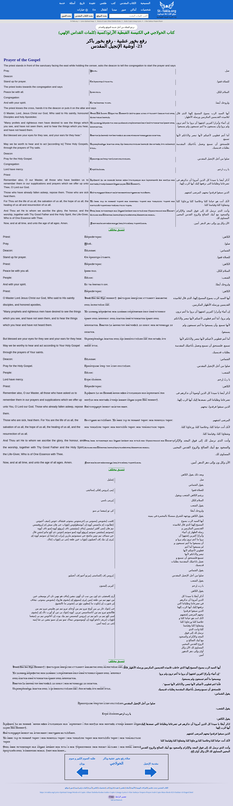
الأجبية (133, 788)
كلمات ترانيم (83, 788)
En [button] (94, 9)
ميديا (76, 788)
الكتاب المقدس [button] (128, 3)
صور (71, 788)
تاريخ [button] (82, 3)
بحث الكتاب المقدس (84, 16)
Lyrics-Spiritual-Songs (87, 21)
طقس (122, 788)
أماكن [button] (133, 9)
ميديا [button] (114, 9)
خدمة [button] (62, 3)
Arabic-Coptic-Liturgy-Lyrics (132, 21)
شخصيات (102, 788)
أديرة (90, 788)
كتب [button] (113, 3)
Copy (111, 797)
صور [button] (123, 9)
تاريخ (112, 788)
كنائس (95, 788)
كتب (107, 788)
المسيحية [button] (145, 3)
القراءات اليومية (141, 788)
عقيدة (117, 788)
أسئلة (128, 788)
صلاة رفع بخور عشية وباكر (116, 758)
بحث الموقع (102, 16)
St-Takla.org (74, 21)
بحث (155, 788)
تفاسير (150, 788)
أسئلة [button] (72, 3)
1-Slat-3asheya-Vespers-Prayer (153, 21)
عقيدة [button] (92, 3)
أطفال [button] (104, 9)
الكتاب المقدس (163, 788)
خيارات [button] (82, 9)
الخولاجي (116, 763)
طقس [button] (103, 3)
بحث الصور (66, 16)
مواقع (67, 788)
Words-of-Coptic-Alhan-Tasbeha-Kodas (109, 21)
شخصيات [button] (146, 9)
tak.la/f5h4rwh (116, 800)
